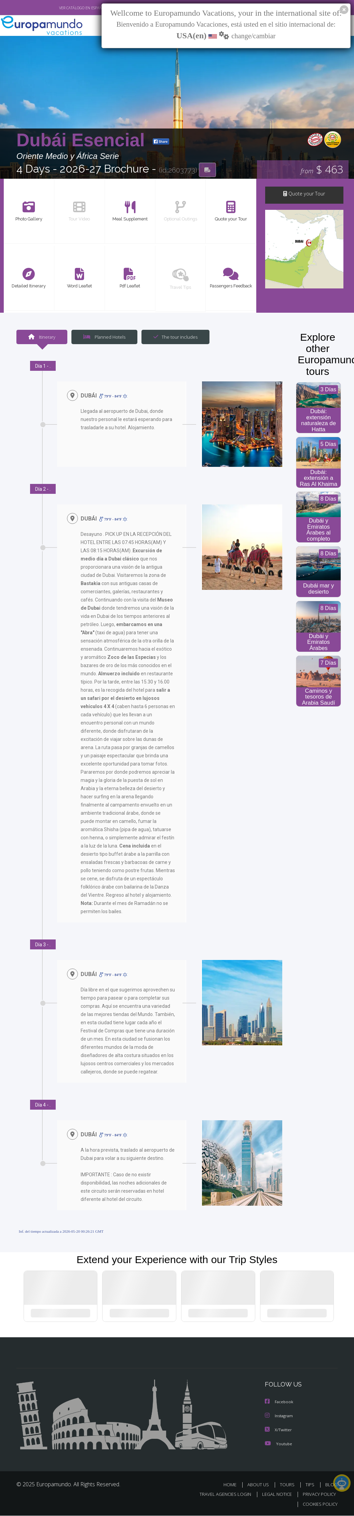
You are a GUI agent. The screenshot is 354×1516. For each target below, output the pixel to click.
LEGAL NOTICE (274, 1495)
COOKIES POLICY (319, 1504)
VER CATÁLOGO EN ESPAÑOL (67, 8)
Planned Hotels (103, 337)
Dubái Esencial (83, 141)
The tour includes (173, 337)
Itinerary (41, 337)
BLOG (331, 1485)
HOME (232, 1485)
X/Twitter (278, 1430)
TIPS (311, 1485)
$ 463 (322, 170)
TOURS (288, 1485)
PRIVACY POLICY (317, 1495)
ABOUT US (260, 1485)
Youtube (278, 1444)
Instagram (280, 1417)
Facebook (279, 1403)
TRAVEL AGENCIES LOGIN (220, 1495)
